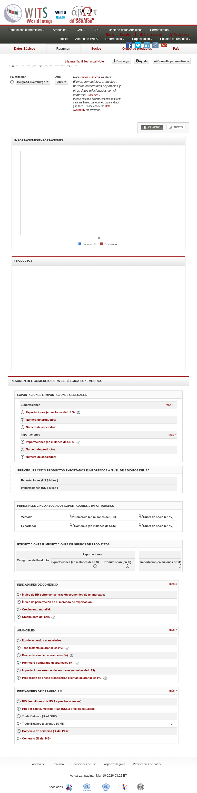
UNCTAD (88, 786)
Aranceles (61, 30)
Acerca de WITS (86, 39)
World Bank (142, 786)
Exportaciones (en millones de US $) (50, 412)
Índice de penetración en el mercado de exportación (57, 602)
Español (126, 34)
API (97, 30)
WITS (51, 13)
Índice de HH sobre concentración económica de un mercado (63, 594)
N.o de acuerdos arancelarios (41, 640)
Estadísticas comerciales (26, 30)
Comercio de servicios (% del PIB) (45, 731)
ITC (70, 786)
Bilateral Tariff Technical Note (84, 61)
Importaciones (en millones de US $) (50, 441)
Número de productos (40, 419)
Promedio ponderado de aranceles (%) (48, 662)
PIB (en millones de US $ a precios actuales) (51, 701)
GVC (81, 30)
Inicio (63, 39)
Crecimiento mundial (36, 609)
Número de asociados (40, 427)
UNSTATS (106, 786)
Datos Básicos (24, 48)
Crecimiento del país (36, 616)
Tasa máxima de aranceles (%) (42, 647)
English (111, 34)
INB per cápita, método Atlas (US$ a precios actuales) (58, 708)
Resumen (63, 48)
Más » (169, 404)
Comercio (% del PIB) (36, 738)
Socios (96, 48)
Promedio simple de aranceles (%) (45, 655)
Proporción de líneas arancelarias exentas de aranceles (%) (62, 677)
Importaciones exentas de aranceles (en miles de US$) (58, 670)
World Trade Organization (124, 786)
